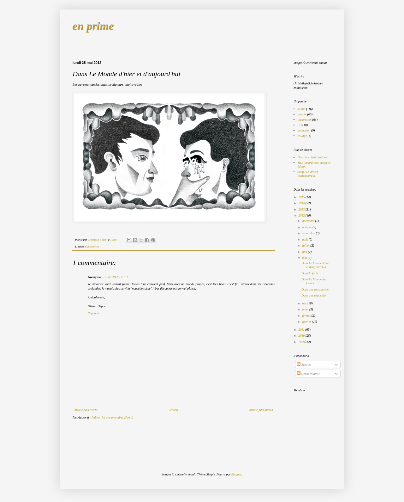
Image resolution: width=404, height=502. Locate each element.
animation (304, 130)
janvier (307, 321)
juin (305, 252)
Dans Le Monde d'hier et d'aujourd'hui (315, 265)
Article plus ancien (261, 410)
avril (305, 303)
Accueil (173, 410)
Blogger (236, 474)
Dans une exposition (314, 295)
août (305, 239)
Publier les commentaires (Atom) (112, 417)
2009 (302, 342)
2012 (302, 215)
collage (302, 136)
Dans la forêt (309, 273)
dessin (302, 109)
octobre (307, 227)
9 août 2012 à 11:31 (115, 277)
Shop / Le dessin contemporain (308, 173)
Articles (304, 364)
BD (300, 125)
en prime (93, 26)
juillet (306, 245)
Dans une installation (315, 289)
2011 (301, 329)
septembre (309, 233)
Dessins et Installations (312, 157)
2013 (302, 209)
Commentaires (308, 374)
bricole (302, 114)
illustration (92, 246)
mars (305, 309)
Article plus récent (86, 410)
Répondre (94, 313)
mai (305, 258)
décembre (308, 221)
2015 (302, 197)
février (306, 315)
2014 (302, 203)
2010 (302, 335)
